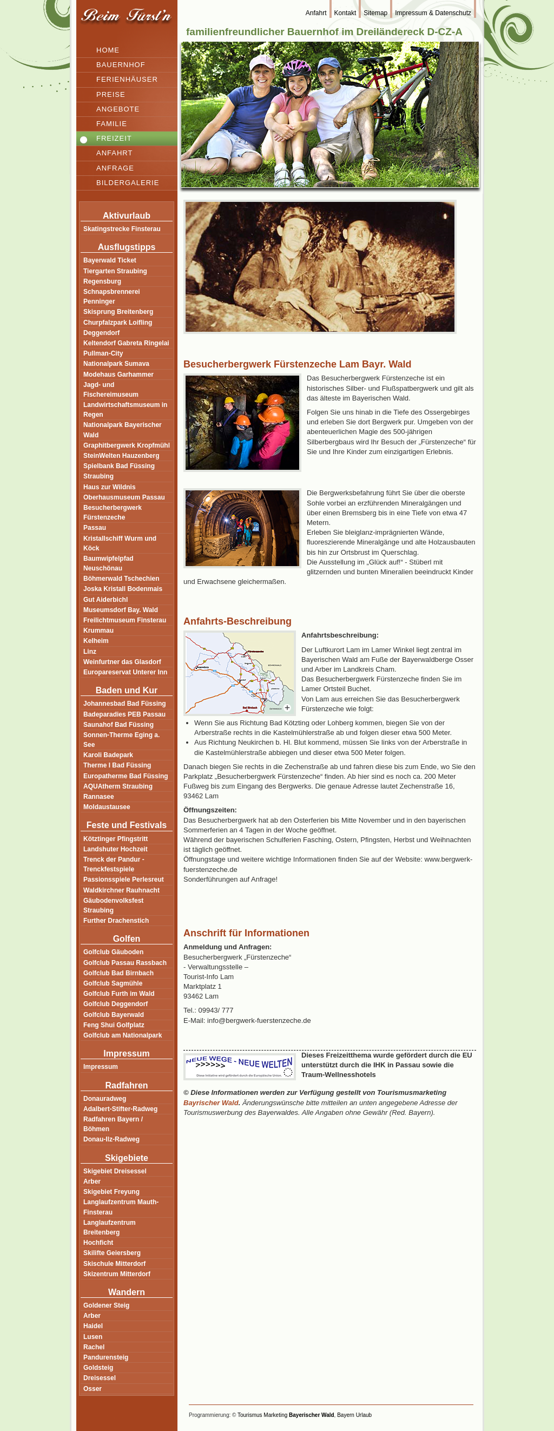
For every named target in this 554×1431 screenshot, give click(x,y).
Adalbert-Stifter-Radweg (120, 1109)
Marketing (275, 1415)
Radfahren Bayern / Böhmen (113, 1124)
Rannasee (98, 796)
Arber (92, 1181)
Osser (92, 1389)
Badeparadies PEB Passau (124, 714)
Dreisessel (99, 1378)
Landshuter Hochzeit (115, 849)
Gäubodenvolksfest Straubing (113, 905)
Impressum (100, 1067)
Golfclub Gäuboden (113, 952)
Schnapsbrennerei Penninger (111, 296)
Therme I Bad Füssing (117, 765)
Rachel (93, 1347)
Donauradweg (104, 1098)
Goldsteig (98, 1367)
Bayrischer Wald (211, 1103)
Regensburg (102, 281)
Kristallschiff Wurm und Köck (119, 543)
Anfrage (115, 168)
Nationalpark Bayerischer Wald (122, 429)
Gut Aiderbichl (105, 599)
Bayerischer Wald (311, 1415)
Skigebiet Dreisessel (115, 1171)
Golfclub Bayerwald (113, 1015)
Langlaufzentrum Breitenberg (109, 1227)
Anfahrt (114, 153)
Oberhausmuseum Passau (124, 497)
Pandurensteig (105, 1357)
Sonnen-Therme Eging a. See (121, 740)
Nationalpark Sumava (116, 363)
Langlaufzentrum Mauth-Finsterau (121, 1207)
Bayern (345, 1415)
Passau (94, 527)
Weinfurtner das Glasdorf (122, 662)
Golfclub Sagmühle (112, 983)
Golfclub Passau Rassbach (125, 963)
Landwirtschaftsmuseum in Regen (125, 409)
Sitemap (375, 13)
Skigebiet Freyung (111, 1192)
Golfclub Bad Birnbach (118, 973)
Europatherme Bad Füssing (125, 776)
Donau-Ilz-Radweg (111, 1139)
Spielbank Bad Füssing (119, 466)
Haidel (93, 1326)
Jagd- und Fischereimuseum (110, 389)
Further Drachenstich (116, 920)
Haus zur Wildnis (109, 487)
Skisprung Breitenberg (118, 312)
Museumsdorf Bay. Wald (120, 610)
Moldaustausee (106, 807)
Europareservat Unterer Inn (125, 672)
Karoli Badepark (108, 755)
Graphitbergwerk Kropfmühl (126, 445)
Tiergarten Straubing (115, 271)
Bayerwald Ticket (109, 260)
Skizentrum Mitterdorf (116, 1274)
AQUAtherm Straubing (118, 786)
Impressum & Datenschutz (433, 13)
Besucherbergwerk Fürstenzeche (112, 512)
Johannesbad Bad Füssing (124, 703)
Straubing (98, 476)
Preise (111, 94)
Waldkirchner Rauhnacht (121, 890)
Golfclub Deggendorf (115, 1004)
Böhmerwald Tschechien (121, 578)
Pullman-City (103, 353)
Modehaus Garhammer (118, 374)
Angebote (118, 109)
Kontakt (345, 13)
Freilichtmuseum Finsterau (124, 620)
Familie (111, 124)
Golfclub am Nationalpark (122, 1035)
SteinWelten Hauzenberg (121, 456)
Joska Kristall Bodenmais (122, 589)
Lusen (92, 1337)
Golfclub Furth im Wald (119, 993)
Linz (89, 651)
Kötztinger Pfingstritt (115, 839)
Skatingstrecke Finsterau (122, 229)
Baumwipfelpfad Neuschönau (108, 563)
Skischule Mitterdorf (114, 1264)
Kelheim (96, 641)
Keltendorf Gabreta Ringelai (126, 343)
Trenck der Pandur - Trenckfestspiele (113, 864)
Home (108, 50)
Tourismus (250, 1415)
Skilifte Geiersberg (112, 1253)
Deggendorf (101, 333)
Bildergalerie (127, 183)
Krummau (98, 630)
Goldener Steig (106, 1305)
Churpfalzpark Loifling (117, 322)
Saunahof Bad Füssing (118, 724)
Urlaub (364, 1415)
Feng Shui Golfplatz (113, 1025)
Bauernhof (121, 65)
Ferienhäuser (127, 79)
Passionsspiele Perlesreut (123, 879)
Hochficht (98, 1242)
